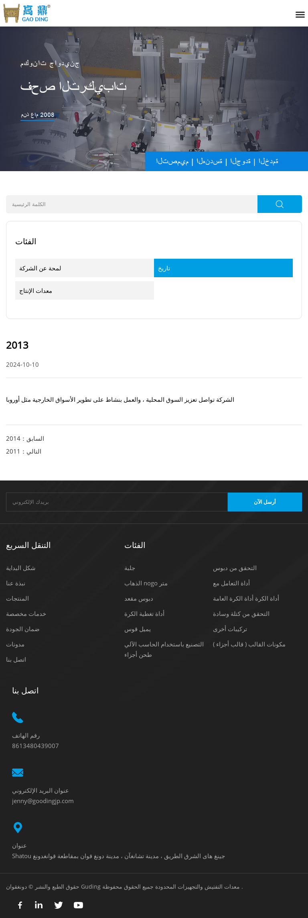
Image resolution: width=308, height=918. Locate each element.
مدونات (15, 644)
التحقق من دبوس (235, 568)
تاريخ (164, 268)
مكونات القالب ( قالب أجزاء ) (249, 644)
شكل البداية (21, 568)
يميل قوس (137, 629)
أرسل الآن (265, 502)
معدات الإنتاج (35, 290)
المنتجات (17, 598)
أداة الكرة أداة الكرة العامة (246, 598)
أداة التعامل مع (231, 583)
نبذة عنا (15, 583)
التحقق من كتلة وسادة (241, 613)
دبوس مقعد (138, 598)
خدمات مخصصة (26, 613)
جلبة (129, 568)
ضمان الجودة (23, 629)
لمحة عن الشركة (40, 268)
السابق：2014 (25, 438)
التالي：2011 (23, 451)
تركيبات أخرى (230, 629)
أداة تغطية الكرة (144, 613)
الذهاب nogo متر (146, 583)
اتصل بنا (16, 659)
